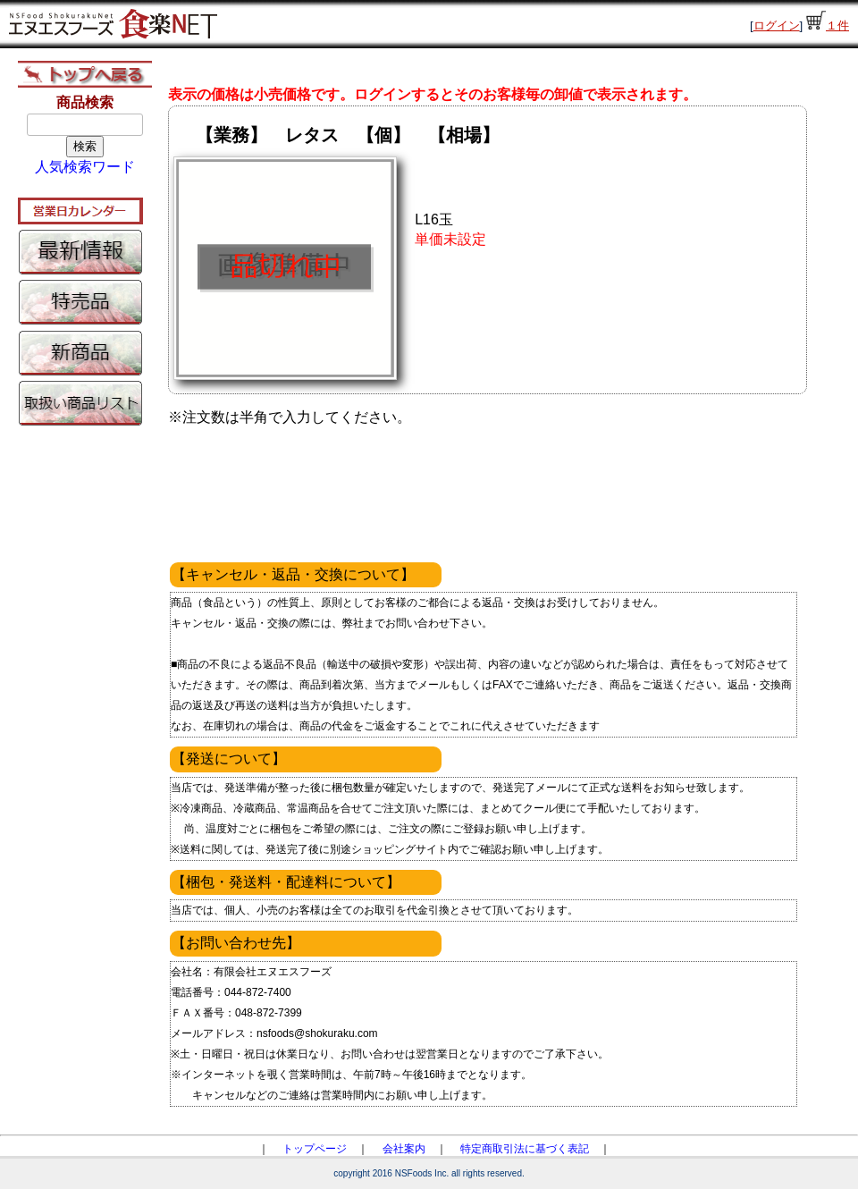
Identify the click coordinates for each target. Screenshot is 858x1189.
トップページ (314, 1149)
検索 (85, 146)
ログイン (776, 25)
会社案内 (404, 1149)
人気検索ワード (85, 166)
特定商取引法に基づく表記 (524, 1149)
